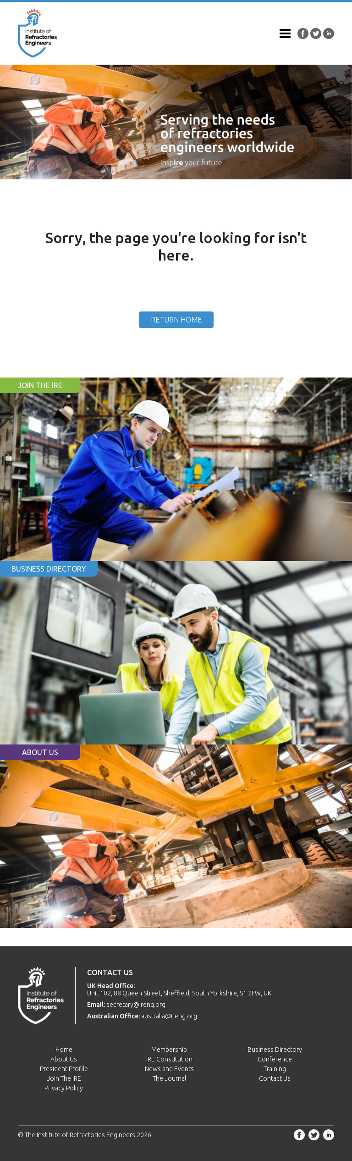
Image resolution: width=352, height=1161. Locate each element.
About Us (63, 1059)
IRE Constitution (169, 1059)
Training (275, 1068)
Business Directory (275, 1049)
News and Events (169, 1068)
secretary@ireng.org (135, 1004)
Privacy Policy (63, 1088)
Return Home (176, 320)
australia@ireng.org (169, 1016)
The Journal (169, 1078)
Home (63, 1049)
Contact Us (275, 1078)
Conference (275, 1059)
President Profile (64, 1068)
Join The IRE (64, 1078)
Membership (169, 1049)
